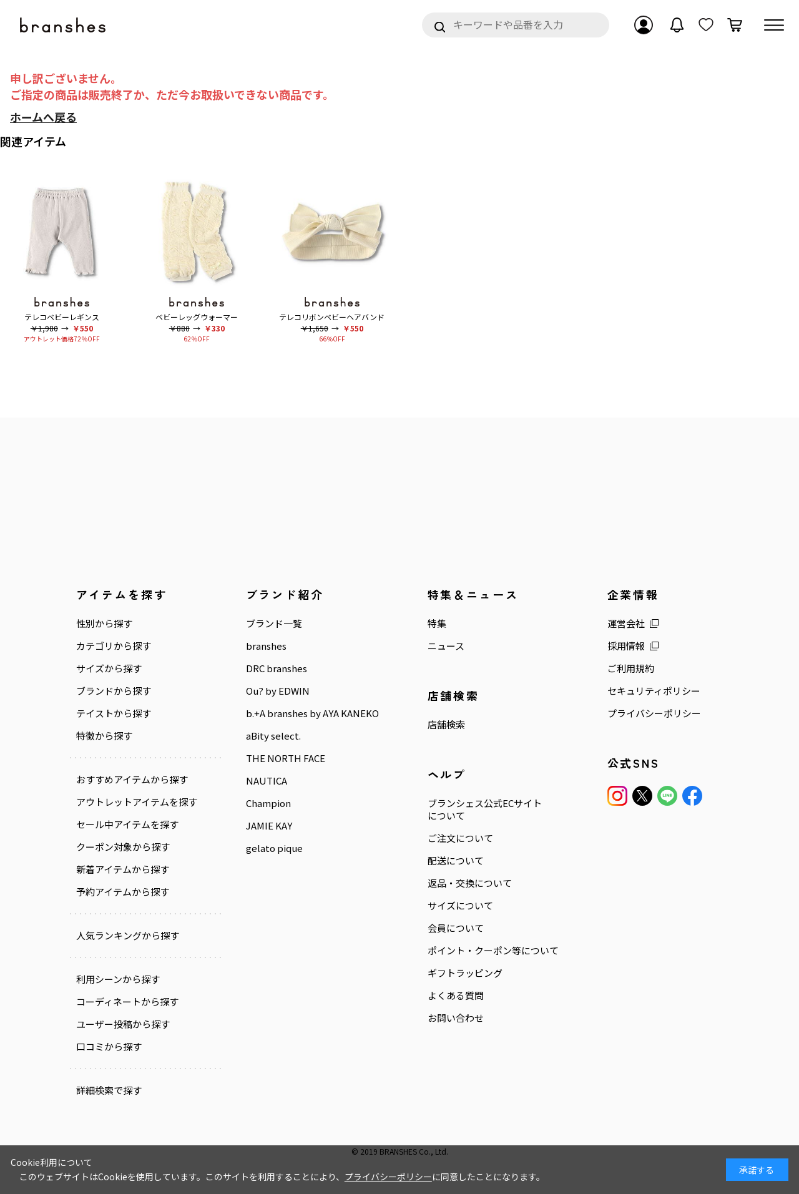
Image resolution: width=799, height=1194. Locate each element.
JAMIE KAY (259, 826)
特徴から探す (104, 736)
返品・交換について (450, 883)
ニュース (426, 646)
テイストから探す (113, 713)
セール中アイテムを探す (127, 824)
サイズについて (441, 905)
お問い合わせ (436, 1018)
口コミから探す (109, 1046)
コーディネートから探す (127, 1002)
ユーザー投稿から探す (123, 1024)
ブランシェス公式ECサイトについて (465, 809)
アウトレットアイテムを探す (136, 802)
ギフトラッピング (445, 973)
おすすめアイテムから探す (132, 779)
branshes (256, 646)
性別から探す (104, 623)
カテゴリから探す (113, 646)
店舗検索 (427, 724)
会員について (436, 928)
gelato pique (264, 848)
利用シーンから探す (118, 979)
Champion (258, 803)
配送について (436, 860)
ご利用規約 (601, 668)
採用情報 (596, 646)
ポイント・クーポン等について (473, 950)
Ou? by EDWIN (268, 691)
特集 (417, 623)
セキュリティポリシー (624, 691)
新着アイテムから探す (122, 869)
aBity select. (263, 736)
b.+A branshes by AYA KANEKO (302, 713)
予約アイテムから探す (122, 892)
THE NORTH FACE (275, 758)
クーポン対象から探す (123, 847)
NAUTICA (256, 781)
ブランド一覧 (264, 623)
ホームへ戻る (43, 117)
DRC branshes (266, 668)
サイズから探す (109, 668)
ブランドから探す (113, 691)
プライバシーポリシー (625, 713)
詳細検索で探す (109, 1090)
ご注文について (441, 838)
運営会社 (596, 623)
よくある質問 (436, 995)
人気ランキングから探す (127, 935)
